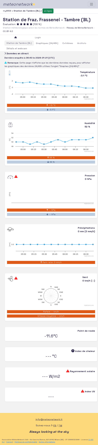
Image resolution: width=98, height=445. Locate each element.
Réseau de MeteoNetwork (80, 27)
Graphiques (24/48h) (47, 43)
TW (60, 425)
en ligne (48, 11)
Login (38, 37)
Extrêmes (68, 43)
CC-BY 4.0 (8, 31)
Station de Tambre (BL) (19, 43)
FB (54, 425)
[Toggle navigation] (91, 4)
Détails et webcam (17, 48)
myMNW (7, 10)
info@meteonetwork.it (49, 419)
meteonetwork (19, 4)
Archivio (81, 43)
